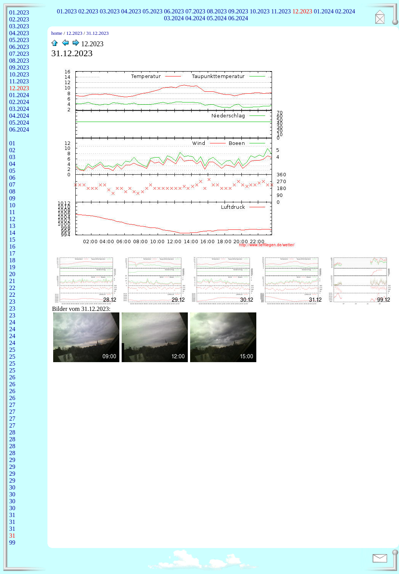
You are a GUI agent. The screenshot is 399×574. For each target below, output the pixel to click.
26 (12, 377)
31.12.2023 (97, 33)
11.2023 (281, 11)
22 (12, 288)
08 (12, 191)
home (56, 33)
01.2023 (67, 11)
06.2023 (174, 11)
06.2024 (238, 18)
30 (12, 487)
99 (12, 542)
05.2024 (217, 18)
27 (12, 405)
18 (12, 260)
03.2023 (110, 11)
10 (12, 205)
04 (12, 164)
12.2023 (302, 11)
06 (12, 177)
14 (12, 232)
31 (12, 515)
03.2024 (174, 18)
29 (12, 460)
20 (12, 274)
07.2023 (195, 11)
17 (12, 253)
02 (12, 150)
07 (12, 184)
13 (12, 226)
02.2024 (345, 11)
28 (12, 432)
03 (12, 157)
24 (12, 322)
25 (12, 349)
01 (12, 143)
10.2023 (260, 11)
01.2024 (324, 11)
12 (12, 219)
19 (12, 267)
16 (12, 246)
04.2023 (131, 11)
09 (12, 198)
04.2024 (195, 18)
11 (12, 212)
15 (12, 239)
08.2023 (217, 11)
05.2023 (153, 11)
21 (12, 281)
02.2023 (88, 11)
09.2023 (238, 11)
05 (12, 170)
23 (12, 301)
